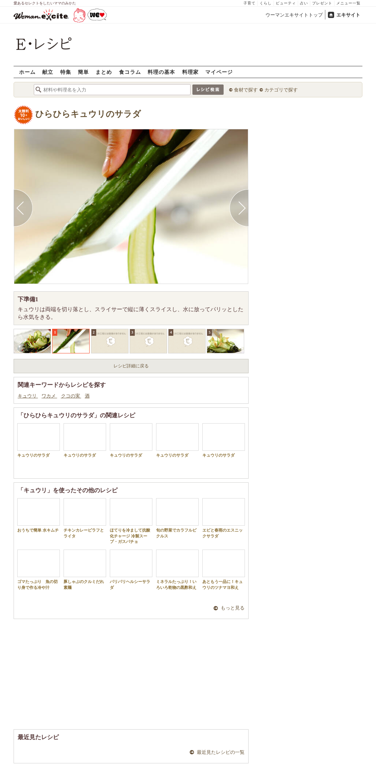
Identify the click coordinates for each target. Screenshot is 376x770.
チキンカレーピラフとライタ (85, 518)
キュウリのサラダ (38, 440)
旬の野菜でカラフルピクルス (177, 518)
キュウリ (28, 396)
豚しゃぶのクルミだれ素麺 (85, 569)
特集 (65, 71)
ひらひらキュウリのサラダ (88, 114)
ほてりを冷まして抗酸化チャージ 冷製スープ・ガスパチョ (131, 521)
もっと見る (233, 608)
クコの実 (71, 396)
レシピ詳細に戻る (131, 365)
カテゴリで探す (281, 90)
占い (304, 3)
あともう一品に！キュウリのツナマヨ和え (223, 569)
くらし (266, 3)
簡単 (83, 71)
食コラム (130, 71)
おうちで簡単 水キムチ (38, 515)
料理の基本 (161, 71)
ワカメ (49, 396)
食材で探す (246, 90)
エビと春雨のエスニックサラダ (223, 518)
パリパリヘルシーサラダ (131, 569)
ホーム (27, 71)
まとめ (103, 71)
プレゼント (322, 3)
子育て (249, 3)
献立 (47, 71)
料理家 (190, 71)
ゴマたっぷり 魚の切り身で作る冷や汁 (38, 569)
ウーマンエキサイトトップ (294, 15)
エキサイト (348, 15)
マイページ (219, 71)
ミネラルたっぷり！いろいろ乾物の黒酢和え (177, 569)
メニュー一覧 (348, 3)
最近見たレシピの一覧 (221, 752)
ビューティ (286, 3)
